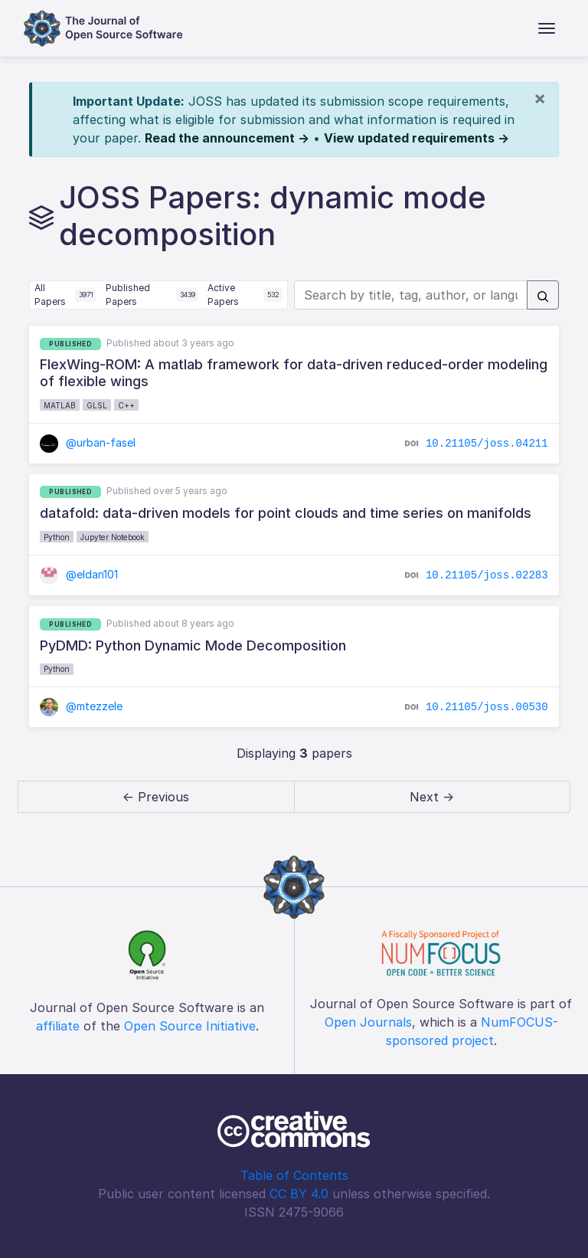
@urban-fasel (88, 442)
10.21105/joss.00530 (487, 707)
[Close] (540, 98)
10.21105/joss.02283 (487, 575)
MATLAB (60, 405)
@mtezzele (81, 706)
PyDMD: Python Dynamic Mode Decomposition (193, 645)
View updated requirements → (416, 138)
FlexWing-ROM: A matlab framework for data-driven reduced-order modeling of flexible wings (293, 372)
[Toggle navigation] (546, 28)
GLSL (97, 405)
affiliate (58, 1026)
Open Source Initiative (190, 1026)
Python (57, 537)
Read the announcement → (227, 138)
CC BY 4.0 (299, 1193)
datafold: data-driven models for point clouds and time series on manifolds (285, 513)
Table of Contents (294, 1175)
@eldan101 (79, 574)
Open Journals (368, 1022)
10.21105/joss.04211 (487, 443)
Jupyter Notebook (112, 537)
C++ (126, 405)
